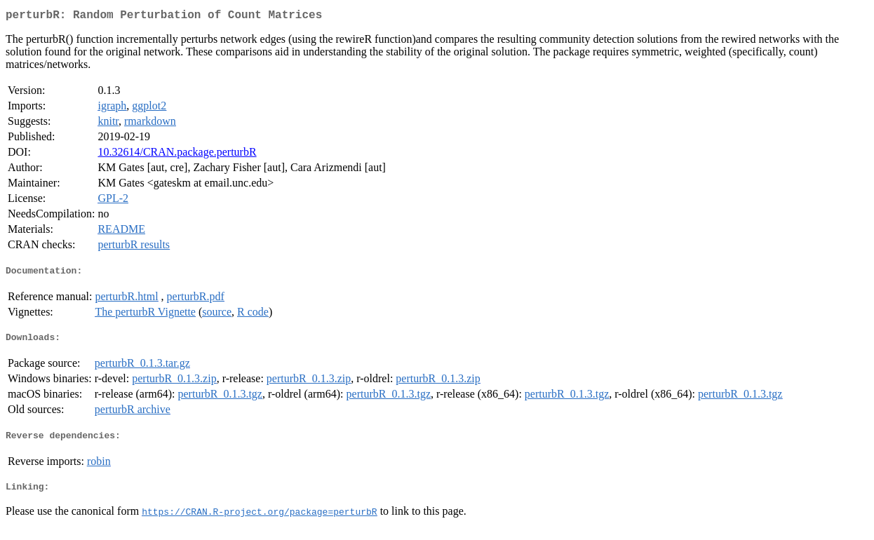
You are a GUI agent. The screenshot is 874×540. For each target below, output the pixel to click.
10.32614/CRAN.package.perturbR (177, 155)
